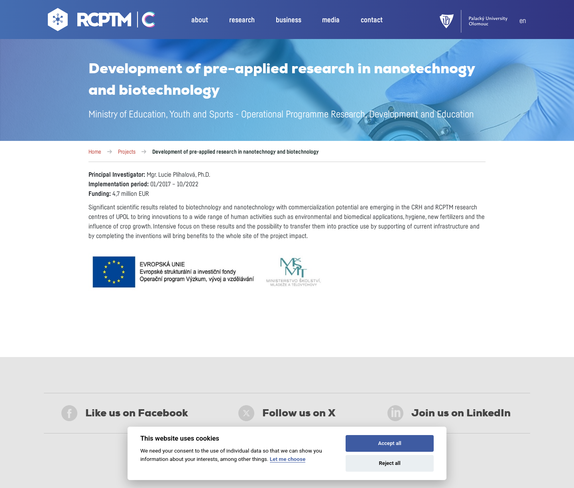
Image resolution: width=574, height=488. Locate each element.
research (242, 20)
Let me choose (287, 459)
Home (94, 152)
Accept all (389, 443)
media (331, 20)
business (288, 20)
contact (372, 20)
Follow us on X (287, 413)
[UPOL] (479, 21)
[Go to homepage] (90, 21)
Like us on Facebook (124, 413)
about (199, 20)
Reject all (390, 463)
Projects (127, 152)
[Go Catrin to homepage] (144, 21)
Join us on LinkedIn (449, 413)
